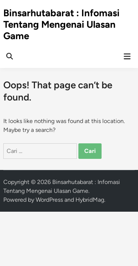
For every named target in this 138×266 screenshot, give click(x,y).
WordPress (49, 199)
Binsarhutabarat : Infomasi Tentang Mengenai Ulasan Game (61, 24)
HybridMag (89, 199)
